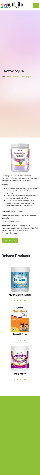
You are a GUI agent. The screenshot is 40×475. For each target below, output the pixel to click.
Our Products (13, 77)
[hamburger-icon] (36, 5)
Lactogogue (26, 77)
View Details (20, 301)
